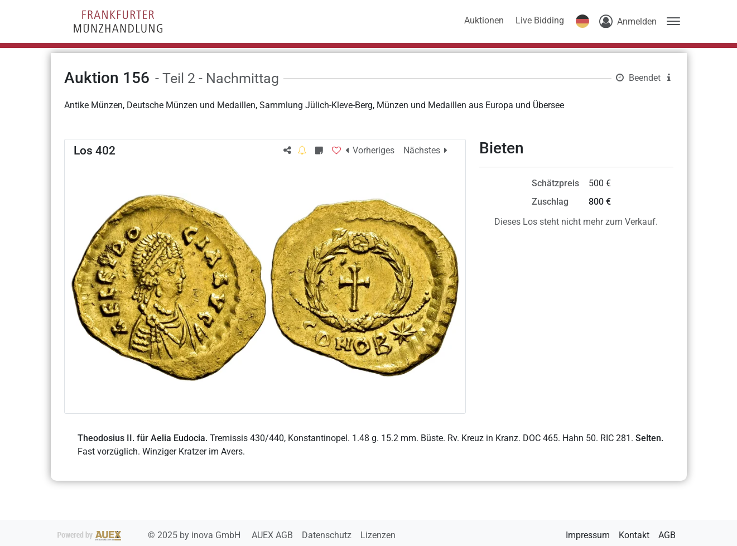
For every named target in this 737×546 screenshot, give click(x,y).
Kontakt (634, 535)
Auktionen (484, 20)
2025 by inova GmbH (150, 535)
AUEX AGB (273, 535)
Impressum (588, 535)
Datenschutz (328, 535)
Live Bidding (540, 20)
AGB (667, 535)
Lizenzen (378, 535)
